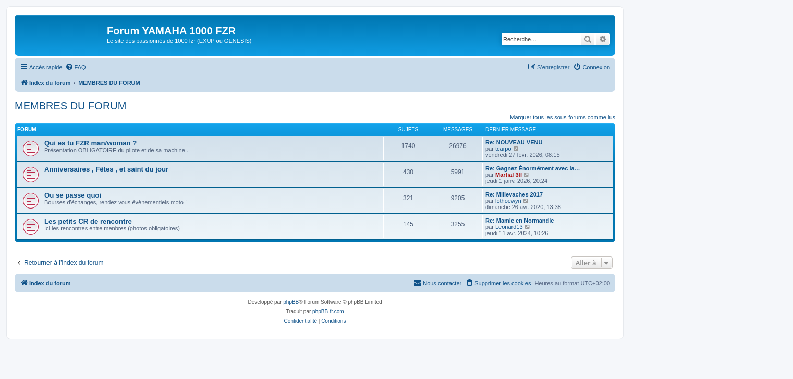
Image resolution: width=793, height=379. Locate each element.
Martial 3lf (508, 175)
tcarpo (503, 148)
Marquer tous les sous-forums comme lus (562, 117)
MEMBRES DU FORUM (70, 106)
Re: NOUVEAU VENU (513, 142)
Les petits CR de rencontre (88, 221)
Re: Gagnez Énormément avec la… (532, 168)
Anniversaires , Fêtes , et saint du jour (106, 169)
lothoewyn (508, 201)
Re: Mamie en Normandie (519, 220)
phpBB (291, 302)
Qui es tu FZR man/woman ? (90, 143)
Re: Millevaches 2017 (514, 194)
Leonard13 (509, 227)
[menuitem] (75, 67)
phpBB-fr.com (328, 311)
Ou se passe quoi (72, 195)
